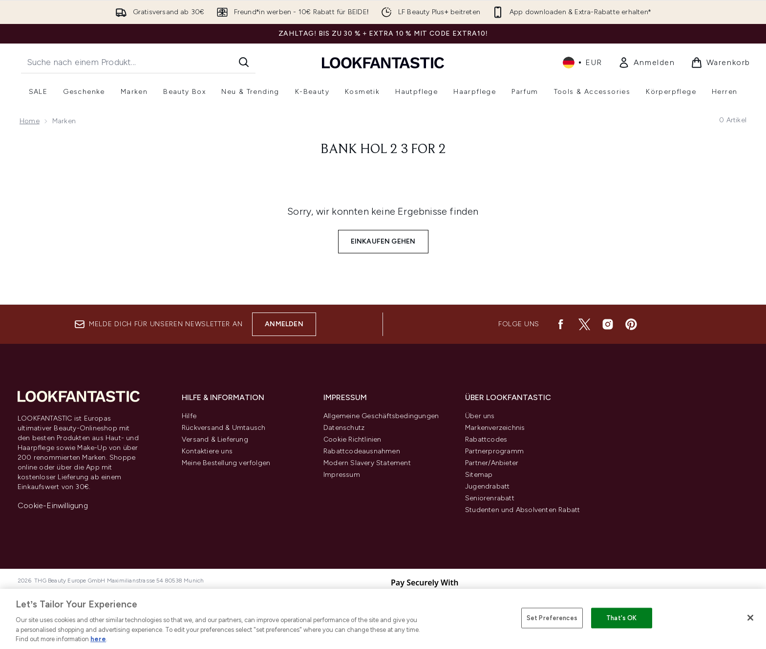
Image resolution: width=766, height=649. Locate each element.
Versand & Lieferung (215, 439)
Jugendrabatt (487, 486)
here (98, 639)
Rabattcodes (486, 439)
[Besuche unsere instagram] (607, 324)
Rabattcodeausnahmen (361, 451)
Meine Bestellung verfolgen (226, 463)
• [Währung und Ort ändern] (582, 62)
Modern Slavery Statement (367, 463)
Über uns (480, 416)
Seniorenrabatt (489, 498)
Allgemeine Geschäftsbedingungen (381, 416)
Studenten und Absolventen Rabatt (522, 510)
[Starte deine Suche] (138, 62)
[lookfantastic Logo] (383, 62)
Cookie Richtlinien (352, 439)
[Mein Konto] (646, 62)
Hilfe (189, 416)
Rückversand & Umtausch (223, 428)
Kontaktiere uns (207, 451)
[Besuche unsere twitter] (584, 324)
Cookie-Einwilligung (53, 505)
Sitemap (478, 474)
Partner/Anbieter (491, 463)
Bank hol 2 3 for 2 (383, 150)
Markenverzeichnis (495, 428)
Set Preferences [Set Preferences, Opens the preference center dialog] (552, 618)
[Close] (750, 617)
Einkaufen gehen (383, 241)
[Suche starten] (244, 62)
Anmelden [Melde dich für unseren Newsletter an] (284, 324)
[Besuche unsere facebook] (561, 324)
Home (30, 121)
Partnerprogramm (494, 451)
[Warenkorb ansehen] (720, 62)
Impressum (341, 474)
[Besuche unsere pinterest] (631, 324)
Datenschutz (343, 428)
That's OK (621, 618)
